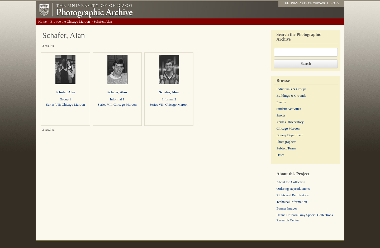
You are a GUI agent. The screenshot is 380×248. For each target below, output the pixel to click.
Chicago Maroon (288, 128)
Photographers (286, 142)
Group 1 (65, 99)
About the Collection (291, 182)
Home (42, 21)
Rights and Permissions (293, 195)
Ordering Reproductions (293, 189)
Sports (281, 115)
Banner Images (287, 208)
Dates (280, 155)
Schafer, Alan (65, 92)
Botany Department (290, 135)
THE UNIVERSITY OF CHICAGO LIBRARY (311, 3)
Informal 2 (169, 99)
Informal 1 (117, 99)
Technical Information (292, 202)
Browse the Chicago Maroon (70, 21)
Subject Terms (286, 148)
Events (281, 102)
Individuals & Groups (291, 89)
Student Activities (289, 109)
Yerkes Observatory (290, 122)
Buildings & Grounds (291, 96)
